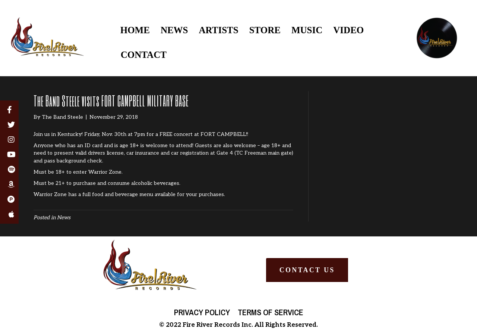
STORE (265, 30)
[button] (307, 270)
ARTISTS (218, 30)
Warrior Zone (50, 194)
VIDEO (348, 30)
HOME (135, 30)
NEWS (174, 30)
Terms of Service (270, 312)
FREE (165, 134)
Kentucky (69, 134)
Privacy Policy (202, 312)
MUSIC (306, 30)
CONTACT (144, 55)
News (63, 217)
